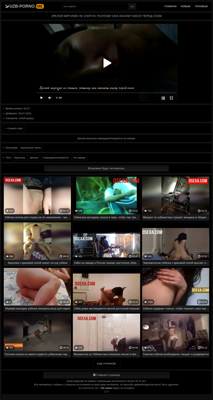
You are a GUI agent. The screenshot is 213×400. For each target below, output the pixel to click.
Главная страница (106, 375)
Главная (170, 6)
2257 (106, 391)
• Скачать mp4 (14, 128)
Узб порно (106, 388)
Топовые (201, 6)
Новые (186, 6)
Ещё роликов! (106, 363)
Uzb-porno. (26, 6)
